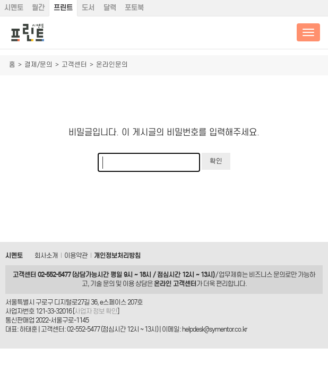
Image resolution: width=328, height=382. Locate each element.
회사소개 (46, 255)
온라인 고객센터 (175, 284)
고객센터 (74, 64)
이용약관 (76, 255)
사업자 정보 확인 (95, 311)
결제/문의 (38, 64)
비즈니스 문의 (267, 275)
